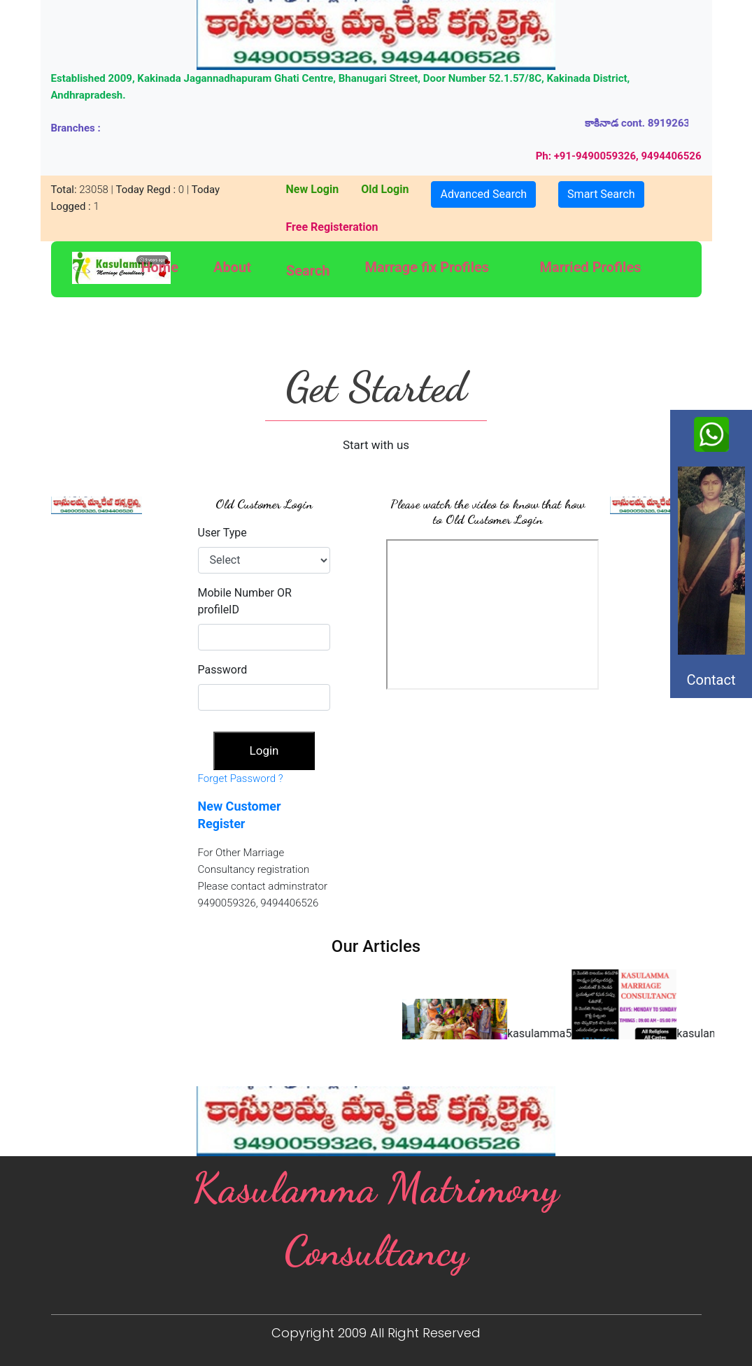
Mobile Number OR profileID (245, 601)
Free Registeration (331, 227)
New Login (312, 189)
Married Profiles (590, 267)
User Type (222, 532)
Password (223, 669)
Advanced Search (483, 194)
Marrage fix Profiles (427, 267)
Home (159, 267)
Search (308, 270)
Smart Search (600, 194)
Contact (707, 699)
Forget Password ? (240, 778)
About (232, 267)
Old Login (385, 189)
